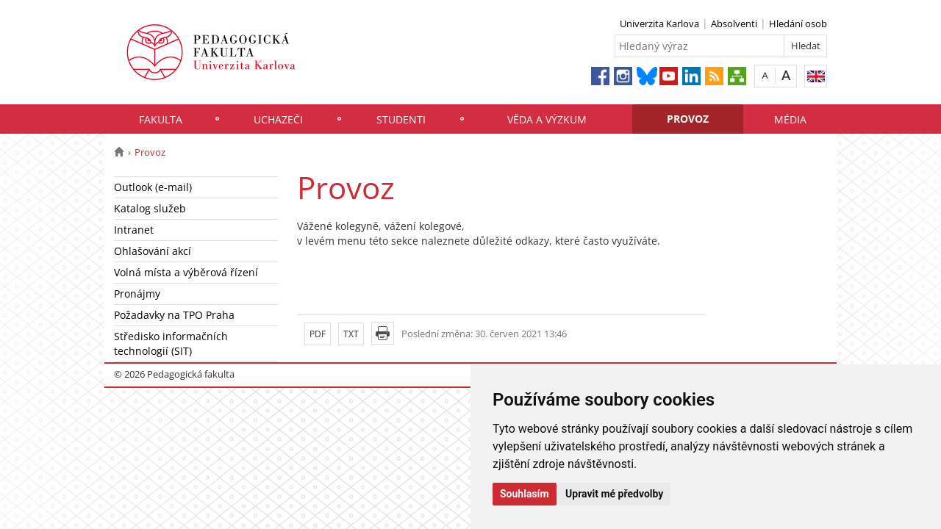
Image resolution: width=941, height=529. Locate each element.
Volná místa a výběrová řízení (186, 272)
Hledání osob (798, 23)
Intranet (134, 230)
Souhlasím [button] (524, 494)
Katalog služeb (150, 208)
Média (790, 119)
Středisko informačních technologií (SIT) (171, 343)
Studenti (401, 119)
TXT (351, 334)
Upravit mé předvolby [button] (614, 494)
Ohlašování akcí (152, 251)
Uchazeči (278, 119)
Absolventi (734, 23)
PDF (318, 334)
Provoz (688, 119)
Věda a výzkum (547, 119)
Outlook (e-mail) (153, 187)
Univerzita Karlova (659, 23)
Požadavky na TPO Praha (174, 315)
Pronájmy (137, 294)
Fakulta (160, 119)
